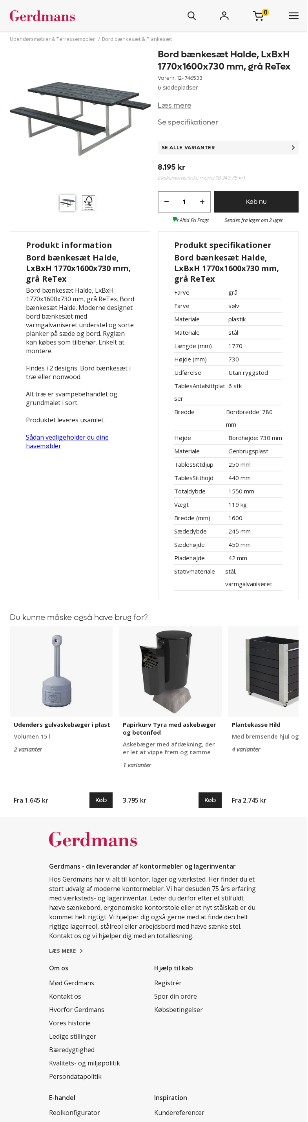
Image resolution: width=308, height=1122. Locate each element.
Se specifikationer (188, 122)
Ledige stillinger (72, 1036)
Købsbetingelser (178, 1009)
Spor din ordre (175, 996)
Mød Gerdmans (71, 983)
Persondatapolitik (75, 1076)
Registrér (168, 983)
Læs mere (174, 105)
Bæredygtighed (72, 1049)
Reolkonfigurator (74, 1112)
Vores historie (70, 1023)
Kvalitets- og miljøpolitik (84, 1063)
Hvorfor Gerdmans (76, 1009)
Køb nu (256, 202)
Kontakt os (65, 996)
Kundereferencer (179, 1112)
